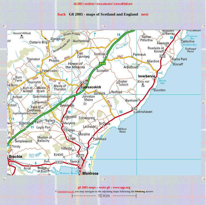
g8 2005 (78, 3)
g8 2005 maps (87, 187)
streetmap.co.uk (66, 191)
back (62, 14)
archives (90, 3)
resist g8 (104, 187)
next (144, 14)
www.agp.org (104, 3)
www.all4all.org (123, 3)
